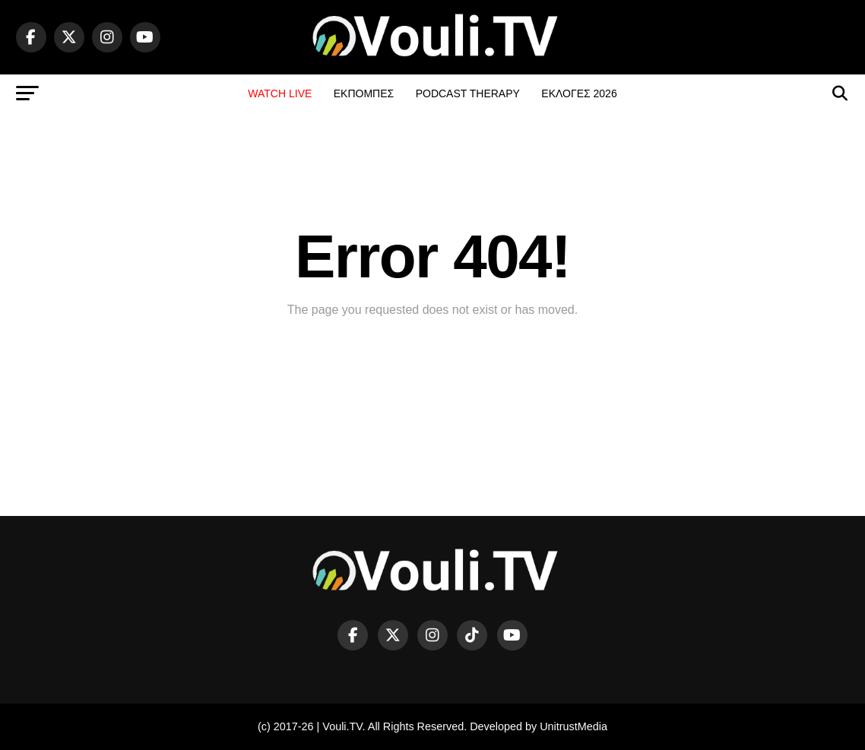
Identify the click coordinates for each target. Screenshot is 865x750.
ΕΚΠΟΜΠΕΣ (364, 93)
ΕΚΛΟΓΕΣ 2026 (578, 93)
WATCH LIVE (280, 93)
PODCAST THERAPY (468, 93)
